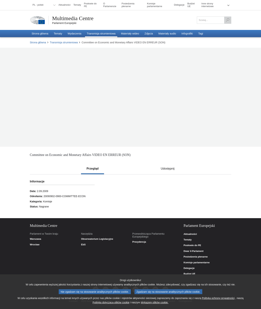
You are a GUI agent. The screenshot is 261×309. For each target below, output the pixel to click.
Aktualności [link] (190, 234)
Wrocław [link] (35, 244)
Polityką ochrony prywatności (218, 298)
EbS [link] (83, 244)
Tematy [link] (188, 239)
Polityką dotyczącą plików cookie (111, 302)
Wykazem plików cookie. (154, 302)
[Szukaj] (227, 20)
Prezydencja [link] (139, 242)
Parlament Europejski (64, 23)
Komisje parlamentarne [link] (197, 262)
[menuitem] (43, 5)
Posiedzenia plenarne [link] (196, 257)
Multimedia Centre (73, 18)
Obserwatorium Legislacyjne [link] (97, 239)
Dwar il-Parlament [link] (194, 251)
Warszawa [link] (35, 239)
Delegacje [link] (189, 268)
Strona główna (38, 42)
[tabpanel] (130, 196)
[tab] (92, 168)
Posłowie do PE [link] (192, 245)
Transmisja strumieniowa (64, 42)
